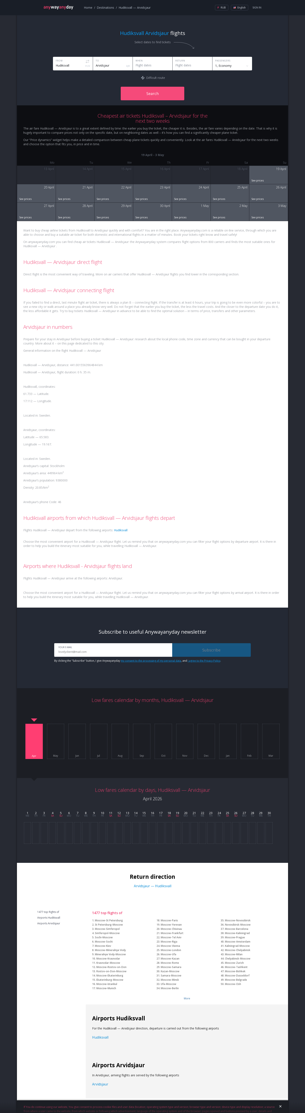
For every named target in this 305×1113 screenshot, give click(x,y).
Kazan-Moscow (170, 971)
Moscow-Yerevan (171, 924)
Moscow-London (171, 950)
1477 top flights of (48, 912)
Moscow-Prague (235, 937)
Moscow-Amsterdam (237, 941)
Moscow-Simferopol (107, 929)
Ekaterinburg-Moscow (109, 980)
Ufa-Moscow (168, 984)
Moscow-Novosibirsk (238, 920)
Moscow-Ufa (168, 954)
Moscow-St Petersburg (109, 920)
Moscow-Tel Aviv (171, 937)
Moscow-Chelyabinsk (237, 950)
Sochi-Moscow (104, 937)
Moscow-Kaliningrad (237, 933)
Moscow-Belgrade (236, 980)
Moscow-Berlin (170, 988)
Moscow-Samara (171, 967)
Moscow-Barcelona (236, 929)
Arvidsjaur (100, 1084)
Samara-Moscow (171, 975)
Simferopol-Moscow (107, 933)
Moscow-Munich (106, 988)
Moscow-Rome (170, 963)
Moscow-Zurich (234, 963)
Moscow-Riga (169, 941)
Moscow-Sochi (104, 941)
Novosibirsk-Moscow (238, 924)
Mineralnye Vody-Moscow (110, 954)
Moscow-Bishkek (235, 971)
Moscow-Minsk (170, 980)
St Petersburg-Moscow (109, 924)
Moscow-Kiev (103, 946)
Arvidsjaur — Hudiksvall (152, 886)
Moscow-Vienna (170, 946)
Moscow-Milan (234, 954)
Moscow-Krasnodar (108, 958)
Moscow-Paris (169, 920)
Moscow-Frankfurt (172, 933)
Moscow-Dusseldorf (237, 975)
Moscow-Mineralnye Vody (110, 950)
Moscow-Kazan (170, 958)
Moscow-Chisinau (171, 929)
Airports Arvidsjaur (48, 923)
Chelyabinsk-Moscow (237, 958)
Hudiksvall (121, 530)
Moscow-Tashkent (236, 967)
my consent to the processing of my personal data (151, 660)
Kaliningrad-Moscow (237, 946)
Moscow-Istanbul (106, 984)
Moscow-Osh (233, 984)
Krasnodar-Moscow (108, 963)
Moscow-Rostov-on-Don (111, 967)
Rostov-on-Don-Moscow (111, 971)
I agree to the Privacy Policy (204, 660)
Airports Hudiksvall (48, 917)
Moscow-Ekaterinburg (109, 975)
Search (152, 93)
